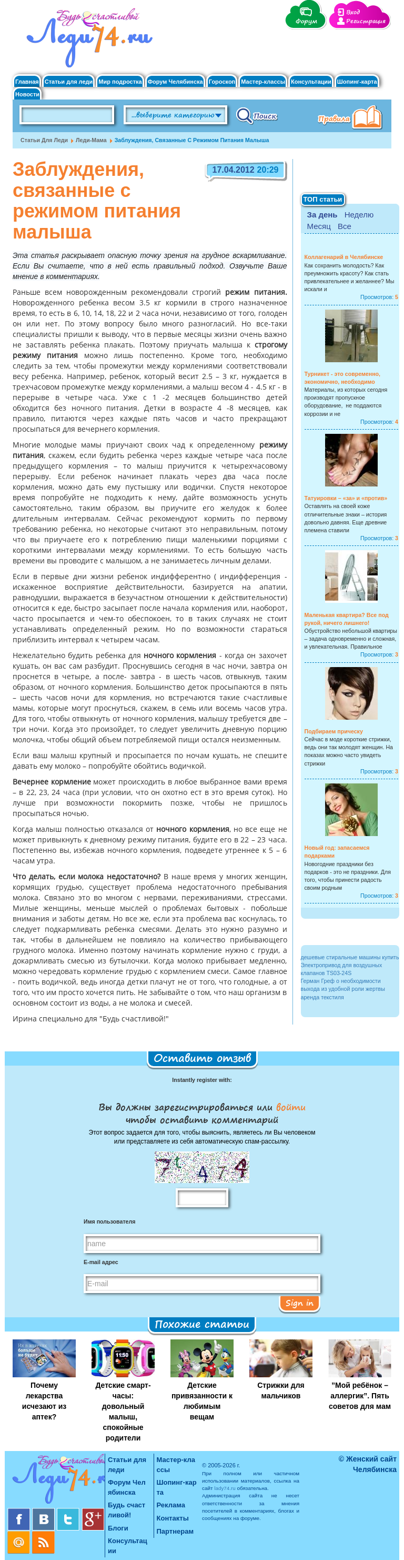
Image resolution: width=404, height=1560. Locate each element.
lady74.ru (225, 1488)
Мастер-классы (263, 82)
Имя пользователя (109, 1221)
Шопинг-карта (357, 82)
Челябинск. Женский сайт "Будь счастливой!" (87, 41)
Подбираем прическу (334, 731)
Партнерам (175, 1531)
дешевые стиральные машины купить (350, 957)
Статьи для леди (69, 82)
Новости (27, 94)
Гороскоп (222, 82)
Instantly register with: (201, 1080)
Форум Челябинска (175, 82)
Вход (353, 12)
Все (344, 226)
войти (289, 1107)
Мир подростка (120, 82)
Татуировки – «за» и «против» (346, 498)
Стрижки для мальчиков (281, 1390)
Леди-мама (91, 140)
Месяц (319, 226)
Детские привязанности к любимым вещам (202, 1401)
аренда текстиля (322, 997)
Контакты (173, 1518)
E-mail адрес (101, 1262)
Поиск (257, 115)
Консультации (311, 82)
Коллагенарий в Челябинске (344, 257)
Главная (27, 82)
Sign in (300, 1302)
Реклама (171, 1505)
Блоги (118, 1528)
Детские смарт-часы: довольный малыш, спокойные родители (122, 1411)
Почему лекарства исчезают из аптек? (44, 1401)
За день (322, 214)
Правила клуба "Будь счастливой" (352, 118)
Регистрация (366, 21)
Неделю (359, 214)
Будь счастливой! (126, 1510)
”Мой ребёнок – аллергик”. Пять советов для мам (360, 1395)
